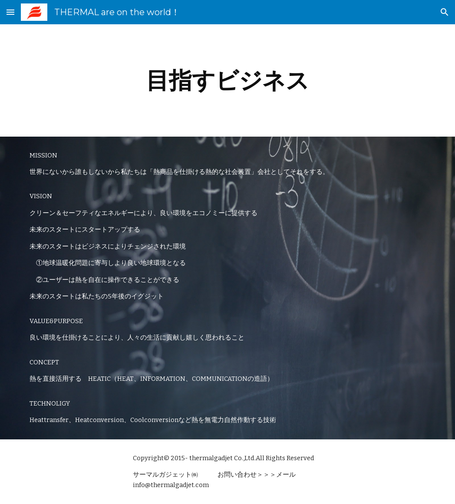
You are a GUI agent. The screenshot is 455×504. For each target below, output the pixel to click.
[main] (227, 80)
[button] (10, 12)
